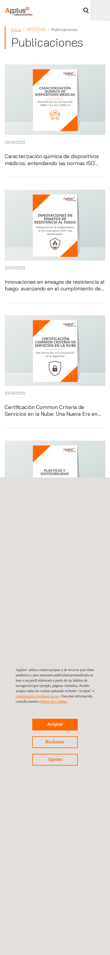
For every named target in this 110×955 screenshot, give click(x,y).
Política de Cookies (53, 701)
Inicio (16, 29)
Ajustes (55, 759)
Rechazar (55, 741)
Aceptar (55, 724)
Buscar (85, 10)
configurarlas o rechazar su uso (38, 696)
